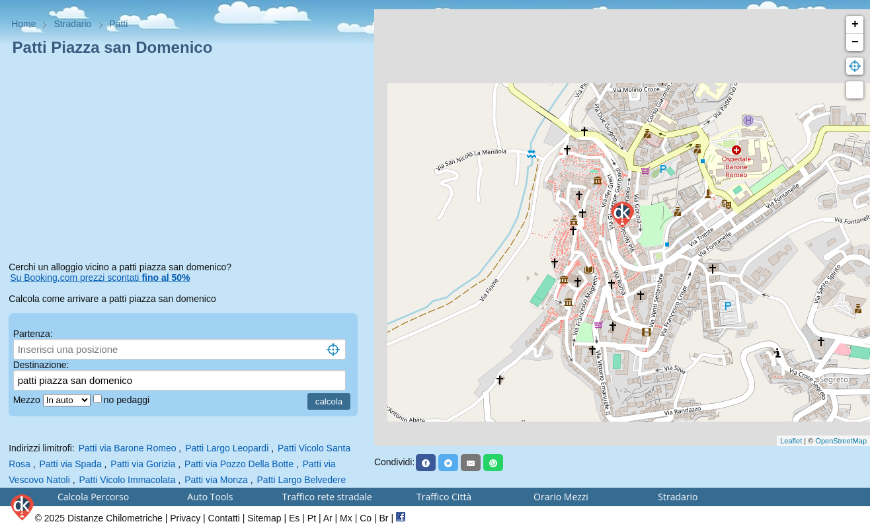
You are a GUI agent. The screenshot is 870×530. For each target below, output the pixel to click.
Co (366, 518)
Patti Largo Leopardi (226, 448)
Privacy (185, 518)
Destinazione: (41, 365)
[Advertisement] (187, 161)
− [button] (855, 42)
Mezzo (28, 400)
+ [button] (855, 24)
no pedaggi (128, 400)
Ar (328, 518)
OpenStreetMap (841, 441)
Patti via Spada (71, 464)
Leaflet (791, 441)
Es (294, 518)
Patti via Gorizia (142, 464)
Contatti (224, 518)
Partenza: (33, 333)
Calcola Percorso (93, 496)
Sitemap (264, 518)
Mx (346, 518)
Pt (311, 518)
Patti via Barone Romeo (128, 448)
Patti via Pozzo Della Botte (239, 464)
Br (384, 518)
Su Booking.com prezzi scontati (100, 277)
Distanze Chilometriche (115, 518)
